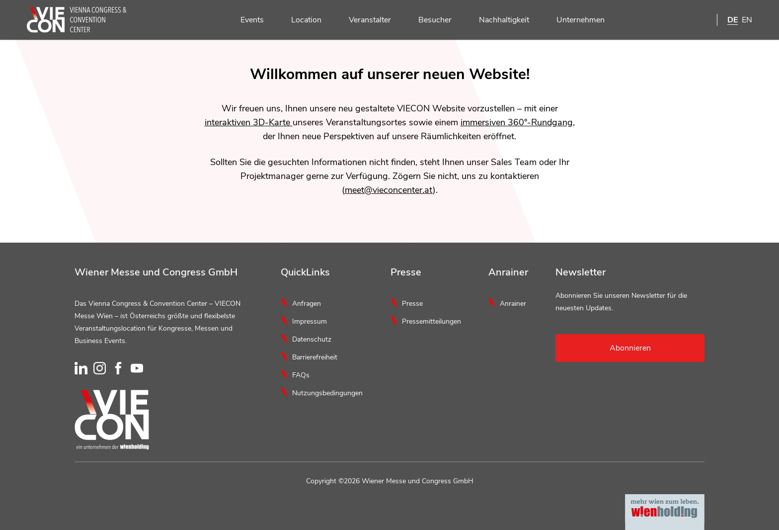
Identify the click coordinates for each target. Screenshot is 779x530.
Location (300, 20)
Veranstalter (364, 20)
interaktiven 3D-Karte (249, 122)
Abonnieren (630, 348)
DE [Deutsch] (732, 19)
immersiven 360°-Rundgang (517, 122)
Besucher (429, 20)
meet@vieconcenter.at (389, 190)
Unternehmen (575, 20)
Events (246, 20)
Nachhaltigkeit (498, 20)
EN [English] (747, 19)
